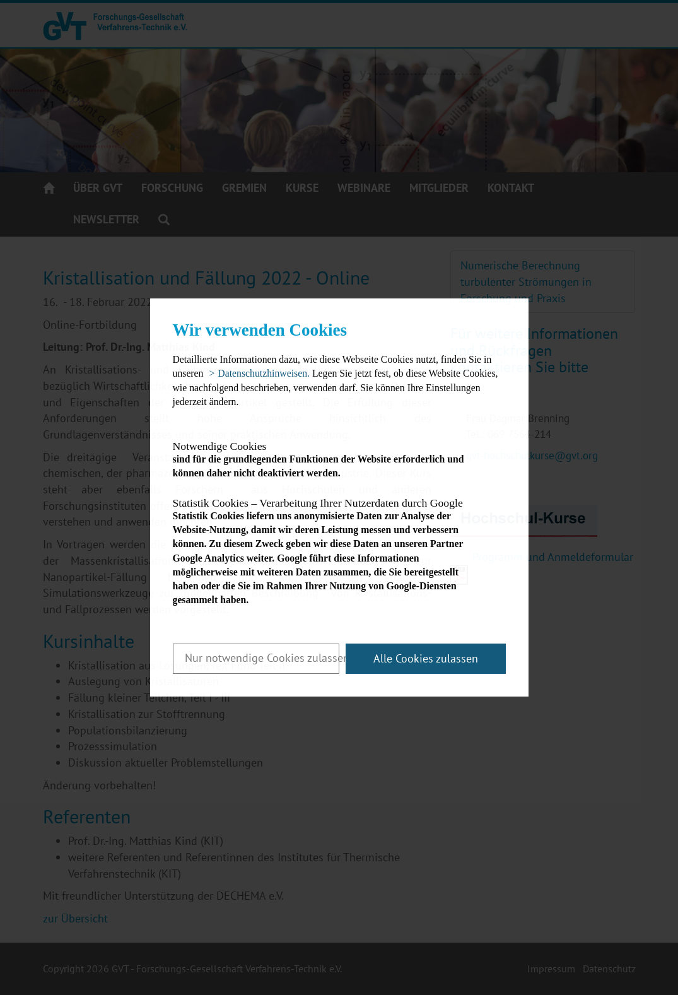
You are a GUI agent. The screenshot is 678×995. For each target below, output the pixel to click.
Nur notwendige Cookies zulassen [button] (262, 658)
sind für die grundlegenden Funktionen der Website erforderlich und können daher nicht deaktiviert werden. (328, 459)
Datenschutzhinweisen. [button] (264, 373)
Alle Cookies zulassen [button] (425, 658)
